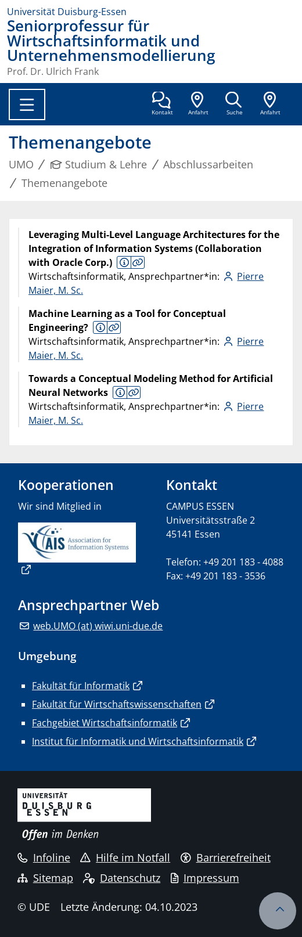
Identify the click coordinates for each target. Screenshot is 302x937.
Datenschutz (121, 878)
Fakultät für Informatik (81, 685)
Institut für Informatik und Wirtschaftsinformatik (137, 741)
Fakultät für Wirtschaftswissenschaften (117, 704)
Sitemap (45, 878)
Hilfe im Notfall (125, 857)
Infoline (43, 857)
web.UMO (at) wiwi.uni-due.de (98, 625)
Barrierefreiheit (226, 857)
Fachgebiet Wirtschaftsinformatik (104, 722)
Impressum (205, 878)
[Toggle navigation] (27, 104)
